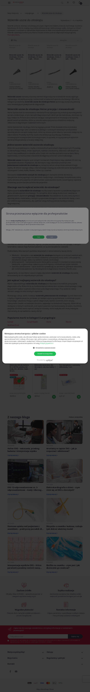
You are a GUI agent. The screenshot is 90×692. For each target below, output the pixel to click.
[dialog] (45, 346)
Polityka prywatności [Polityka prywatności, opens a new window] (46, 343)
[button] (45, 348)
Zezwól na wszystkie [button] (45, 354)
